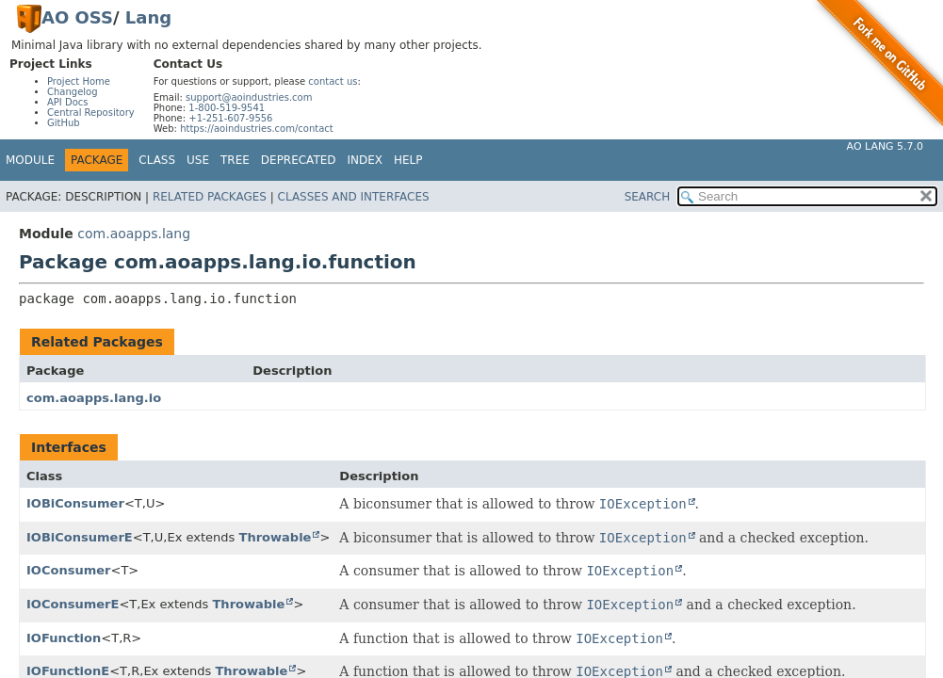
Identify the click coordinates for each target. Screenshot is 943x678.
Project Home (78, 81)
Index (365, 160)
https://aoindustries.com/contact (256, 128)
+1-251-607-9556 (230, 118)
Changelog (72, 92)
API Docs (68, 102)
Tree (235, 160)
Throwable (275, 537)
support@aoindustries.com (249, 97)
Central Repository (91, 112)
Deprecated (298, 160)
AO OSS (77, 17)
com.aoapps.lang (133, 233)
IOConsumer (68, 570)
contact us (332, 81)
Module (30, 160)
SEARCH (648, 196)
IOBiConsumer (75, 503)
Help (408, 160)
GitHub (63, 123)
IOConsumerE (72, 604)
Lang (148, 17)
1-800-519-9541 (226, 108)
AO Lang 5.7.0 (885, 146)
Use (198, 160)
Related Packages (210, 196)
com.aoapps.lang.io (93, 398)
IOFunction (63, 638)
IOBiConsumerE (79, 537)
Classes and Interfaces (354, 196)
